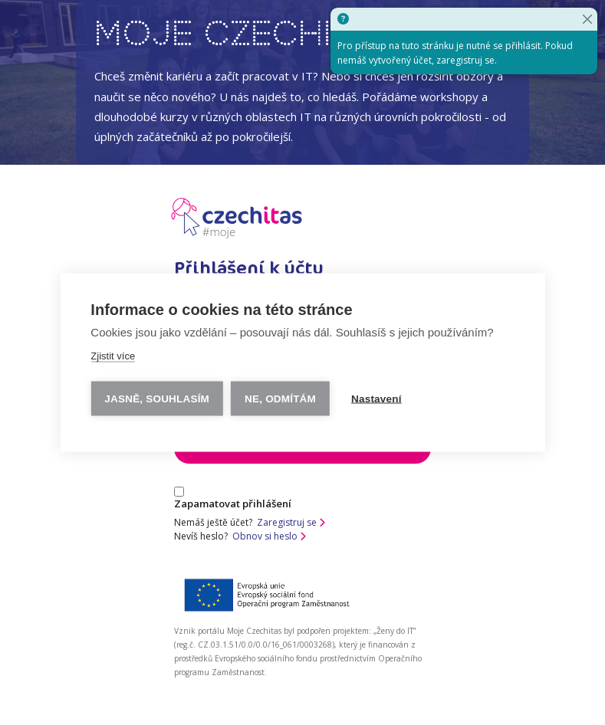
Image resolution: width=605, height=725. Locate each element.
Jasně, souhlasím (156, 398)
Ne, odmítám (280, 398)
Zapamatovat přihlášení (232, 498)
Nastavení (376, 398)
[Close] (587, 19)
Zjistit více (112, 355)
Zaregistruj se (291, 522)
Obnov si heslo (269, 536)
